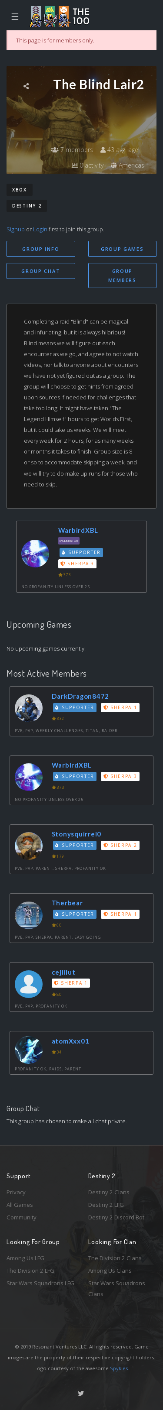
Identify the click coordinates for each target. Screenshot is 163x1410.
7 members (72, 150)
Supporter (81, 552)
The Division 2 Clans (115, 1258)
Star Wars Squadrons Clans (116, 1288)
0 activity (87, 165)
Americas (127, 165)
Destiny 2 (26, 206)
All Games (20, 1205)
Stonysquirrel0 (77, 834)
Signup (16, 229)
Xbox (19, 190)
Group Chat (40, 271)
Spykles (119, 1368)
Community (22, 1217)
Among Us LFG (25, 1258)
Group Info (40, 249)
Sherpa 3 (77, 564)
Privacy (16, 1192)
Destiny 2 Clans (109, 1192)
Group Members (122, 275)
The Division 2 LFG (30, 1270)
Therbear (67, 903)
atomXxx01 (71, 1041)
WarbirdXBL (78, 530)
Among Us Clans (110, 1270)
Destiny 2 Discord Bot (116, 1217)
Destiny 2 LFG (106, 1205)
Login (40, 229)
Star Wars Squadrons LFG (40, 1283)
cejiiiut (64, 972)
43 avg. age (119, 150)
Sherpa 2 (120, 845)
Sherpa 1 (120, 707)
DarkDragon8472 (81, 696)
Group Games (122, 249)
